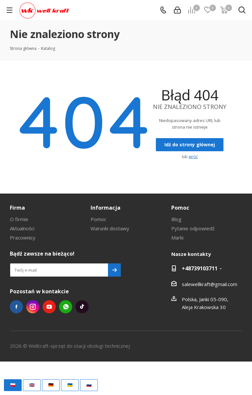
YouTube (49, 306)
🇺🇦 (70, 385)
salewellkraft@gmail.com (209, 284)
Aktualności (22, 228)
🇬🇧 (31, 385)
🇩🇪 (50, 385)
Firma (17, 207)
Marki (177, 237)
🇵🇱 (12, 385)
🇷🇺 (89, 385)
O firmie (19, 219)
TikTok (82, 306)
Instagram (32, 306)
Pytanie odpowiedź (193, 228)
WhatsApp (65, 306)
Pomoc (98, 219)
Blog (176, 219)
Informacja (105, 207)
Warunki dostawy (110, 228)
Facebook (16, 306)
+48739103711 (200, 268)
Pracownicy (22, 237)
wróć (193, 156)
